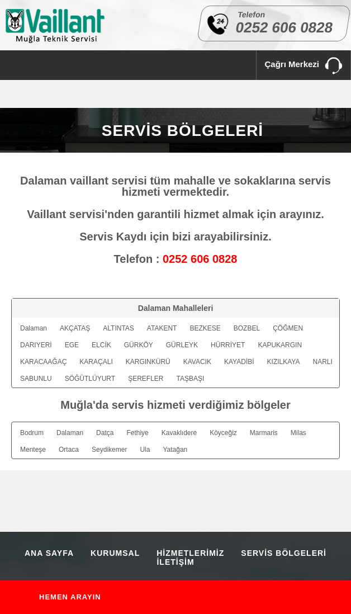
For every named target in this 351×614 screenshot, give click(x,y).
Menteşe (33, 450)
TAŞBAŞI (191, 378)
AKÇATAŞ (75, 328)
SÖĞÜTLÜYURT (90, 378)
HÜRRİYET (228, 345)
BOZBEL (247, 328)
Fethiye (137, 433)
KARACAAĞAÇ (43, 362)
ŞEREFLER (145, 378)
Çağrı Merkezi (303, 66)
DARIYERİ (36, 345)
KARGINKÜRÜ (148, 362)
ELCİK (101, 345)
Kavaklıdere (179, 433)
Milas (298, 433)
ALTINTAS (118, 328)
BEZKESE (204, 328)
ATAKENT (162, 328)
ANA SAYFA (49, 553)
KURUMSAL (115, 553)
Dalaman (33, 328)
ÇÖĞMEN (288, 328)
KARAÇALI (95, 362)
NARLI (322, 362)
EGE (72, 345)
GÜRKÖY (138, 345)
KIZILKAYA (283, 362)
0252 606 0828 (284, 27)
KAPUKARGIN (280, 345)
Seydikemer (109, 450)
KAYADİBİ (239, 362)
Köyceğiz (223, 433)
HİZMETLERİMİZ (190, 553)
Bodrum (32, 433)
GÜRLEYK (182, 345)
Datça (104, 433)
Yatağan (175, 450)
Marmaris (264, 433)
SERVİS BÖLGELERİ (283, 553)
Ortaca (69, 450)
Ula (145, 450)
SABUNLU (36, 378)
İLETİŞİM (175, 562)
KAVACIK (197, 362)
